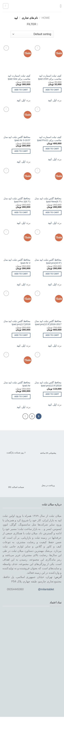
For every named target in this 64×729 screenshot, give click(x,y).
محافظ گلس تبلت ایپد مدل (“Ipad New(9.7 (48, 200)
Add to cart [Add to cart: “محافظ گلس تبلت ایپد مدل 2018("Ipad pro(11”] (21, 335)
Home (46, 17)
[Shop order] (32, 34)
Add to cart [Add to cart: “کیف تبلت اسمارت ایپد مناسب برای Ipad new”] (21, 90)
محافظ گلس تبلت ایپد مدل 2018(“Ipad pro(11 (17, 323)
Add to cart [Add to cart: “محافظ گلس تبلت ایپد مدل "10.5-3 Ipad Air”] (21, 151)
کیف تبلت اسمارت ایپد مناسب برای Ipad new (19, 77)
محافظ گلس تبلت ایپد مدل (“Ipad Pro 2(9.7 (17, 200)
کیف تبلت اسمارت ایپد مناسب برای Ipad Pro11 (49, 138)
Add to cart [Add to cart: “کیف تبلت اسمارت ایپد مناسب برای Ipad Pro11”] (52, 149)
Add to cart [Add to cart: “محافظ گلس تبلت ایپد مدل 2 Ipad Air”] (21, 274)
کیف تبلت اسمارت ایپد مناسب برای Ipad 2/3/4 (49, 77)
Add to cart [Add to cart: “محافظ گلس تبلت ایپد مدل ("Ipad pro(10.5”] (52, 274)
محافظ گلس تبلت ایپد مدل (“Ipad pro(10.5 (48, 261)
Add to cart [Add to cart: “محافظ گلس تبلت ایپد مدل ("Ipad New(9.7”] (52, 212)
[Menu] (59, 6)
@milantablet (46, 589)
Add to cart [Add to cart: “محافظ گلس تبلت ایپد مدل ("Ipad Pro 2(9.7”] (21, 212)
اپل (54, 100)
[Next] (25, 416)
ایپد (50, 100)
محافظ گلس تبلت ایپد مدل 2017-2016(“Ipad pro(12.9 (48, 323)
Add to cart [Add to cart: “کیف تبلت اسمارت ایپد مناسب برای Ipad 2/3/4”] (52, 90)
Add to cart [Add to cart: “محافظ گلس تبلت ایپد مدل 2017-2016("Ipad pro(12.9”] (52, 335)
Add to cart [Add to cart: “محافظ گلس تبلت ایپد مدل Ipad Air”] (21, 396)
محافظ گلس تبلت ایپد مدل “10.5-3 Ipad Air (17, 138)
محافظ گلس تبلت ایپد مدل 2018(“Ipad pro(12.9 (48, 384)
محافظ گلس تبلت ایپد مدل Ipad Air (17, 384)
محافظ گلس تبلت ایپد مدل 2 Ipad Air (17, 261)
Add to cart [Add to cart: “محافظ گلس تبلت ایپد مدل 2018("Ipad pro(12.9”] (52, 394)
